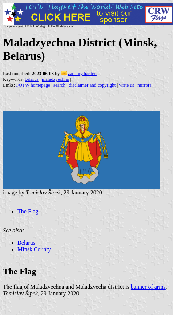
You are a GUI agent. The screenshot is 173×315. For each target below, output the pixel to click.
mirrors (144, 85)
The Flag (27, 211)
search (59, 85)
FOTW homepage (33, 85)
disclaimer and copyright (92, 85)
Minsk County (34, 249)
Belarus (26, 243)
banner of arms (148, 287)
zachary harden (82, 73)
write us (126, 85)
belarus (32, 79)
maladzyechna (55, 79)
